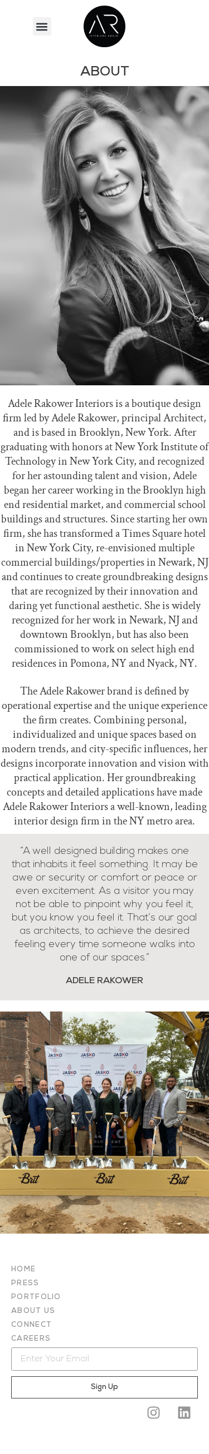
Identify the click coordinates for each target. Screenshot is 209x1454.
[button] (42, 26)
